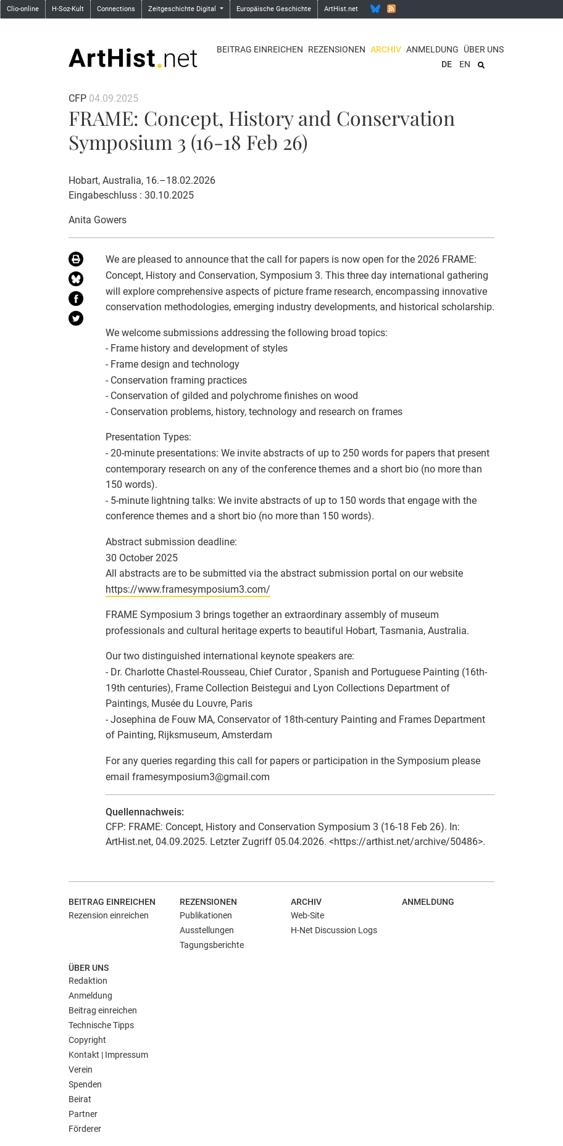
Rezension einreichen (109, 915)
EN (464, 64)
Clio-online (23, 9)
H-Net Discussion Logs (334, 930)
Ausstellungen (207, 930)
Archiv (385, 49)
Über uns (484, 49)
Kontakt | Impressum (108, 1055)
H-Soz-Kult (68, 9)
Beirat (80, 1099)
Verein (81, 1069)
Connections (116, 9)
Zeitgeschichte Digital (183, 9)
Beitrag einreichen (260, 49)
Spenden (85, 1084)
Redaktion (88, 981)
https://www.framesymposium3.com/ (188, 589)
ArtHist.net (341, 9)
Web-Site (307, 915)
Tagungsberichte (212, 945)
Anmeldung (432, 49)
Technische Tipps (101, 1025)
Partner (83, 1114)
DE (446, 64)
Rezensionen (336, 49)
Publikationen (206, 915)
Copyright (87, 1040)
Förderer (85, 1129)
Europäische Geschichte (273, 9)
